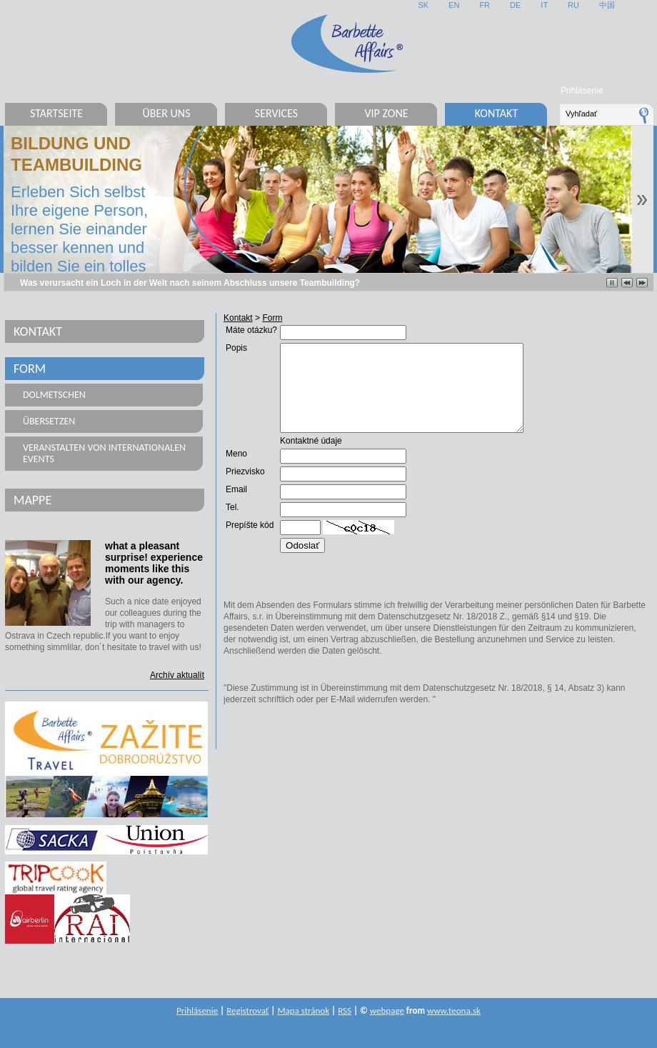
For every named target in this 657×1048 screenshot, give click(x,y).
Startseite (56, 113)
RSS (344, 1010)
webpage (387, 1010)
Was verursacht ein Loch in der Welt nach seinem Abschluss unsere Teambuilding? (190, 283)
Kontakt (496, 113)
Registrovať (247, 1010)
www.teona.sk (454, 1010)
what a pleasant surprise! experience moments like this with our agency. (154, 563)
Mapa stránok (303, 1010)
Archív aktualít (177, 675)
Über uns (166, 113)
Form (30, 368)
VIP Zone (386, 113)
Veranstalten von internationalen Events (104, 453)
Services (276, 113)
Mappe (32, 500)
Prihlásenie (582, 91)
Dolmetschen (54, 395)
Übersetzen (49, 421)
